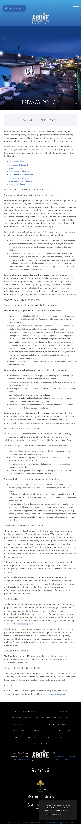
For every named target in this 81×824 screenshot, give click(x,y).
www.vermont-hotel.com (19, 177)
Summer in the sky (56, 711)
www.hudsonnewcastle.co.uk (21, 181)
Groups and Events (55, 724)
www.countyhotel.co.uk (18, 164)
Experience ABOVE (21, 718)
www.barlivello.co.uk (17, 168)
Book (14, 8)
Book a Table (41, 731)
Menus (18, 724)
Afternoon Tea (19, 731)
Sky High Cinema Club (27, 711)
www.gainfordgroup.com (19, 184)
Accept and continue (53, 815)
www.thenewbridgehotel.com (21, 174)
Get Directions (22, 759)
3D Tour (48, 737)
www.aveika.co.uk (16, 161)
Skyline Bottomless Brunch (53, 718)
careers (62, 737)
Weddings (32, 724)
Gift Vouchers (62, 731)
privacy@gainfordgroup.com (20, 623)
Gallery (19, 737)
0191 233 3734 (62, 759)
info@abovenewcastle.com (64, 756)
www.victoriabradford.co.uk (20, 171)
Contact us (40, 744)
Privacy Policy (55, 822)
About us (33, 737)
